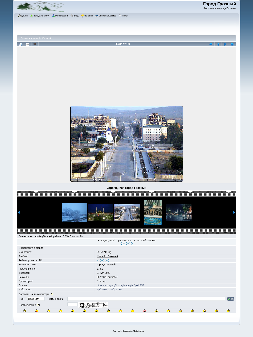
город (100, 264)
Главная (25, 38)
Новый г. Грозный (41, 38)
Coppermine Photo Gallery (133, 331)
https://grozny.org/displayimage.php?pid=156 (120, 285)
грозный (110, 264)
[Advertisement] (126, 77)
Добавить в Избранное (109, 289)
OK (231, 299)
